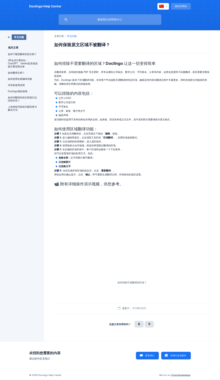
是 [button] (139, 324)
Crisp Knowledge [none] (180, 375)
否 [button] (149, 324)
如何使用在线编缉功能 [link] (20, 79)
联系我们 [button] (149, 355)
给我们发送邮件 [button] (178, 355)
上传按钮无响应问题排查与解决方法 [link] (22, 108)
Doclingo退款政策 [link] (18, 91)
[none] (45, 6)
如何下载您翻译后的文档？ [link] (22, 54)
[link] (17, 37)
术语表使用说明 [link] (16, 85)
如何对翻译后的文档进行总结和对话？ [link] (22, 99)
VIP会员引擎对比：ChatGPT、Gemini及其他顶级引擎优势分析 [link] (22, 63)
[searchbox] (110, 19)
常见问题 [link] (72, 36)
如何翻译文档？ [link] (16, 72)
